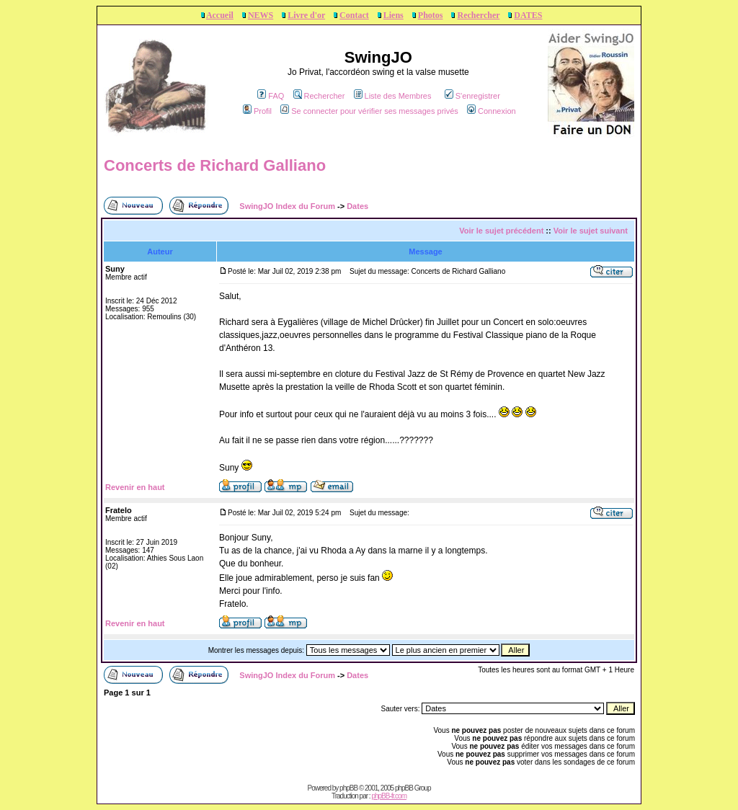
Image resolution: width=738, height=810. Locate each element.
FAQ (270, 96)
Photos (430, 15)
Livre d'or (306, 15)
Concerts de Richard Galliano (215, 165)
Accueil (220, 15)
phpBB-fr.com (388, 796)
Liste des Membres (393, 96)
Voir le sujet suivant (591, 230)
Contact (354, 15)
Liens (393, 15)
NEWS (260, 15)
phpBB (348, 788)
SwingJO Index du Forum (287, 206)
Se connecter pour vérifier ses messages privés (369, 111)
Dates (357, 206)
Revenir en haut (135, 487)
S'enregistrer (472, 96)
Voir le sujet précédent (501, 230)
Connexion (491, 111)
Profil (257, 111)
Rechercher (478, 15)
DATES (528, 15)
